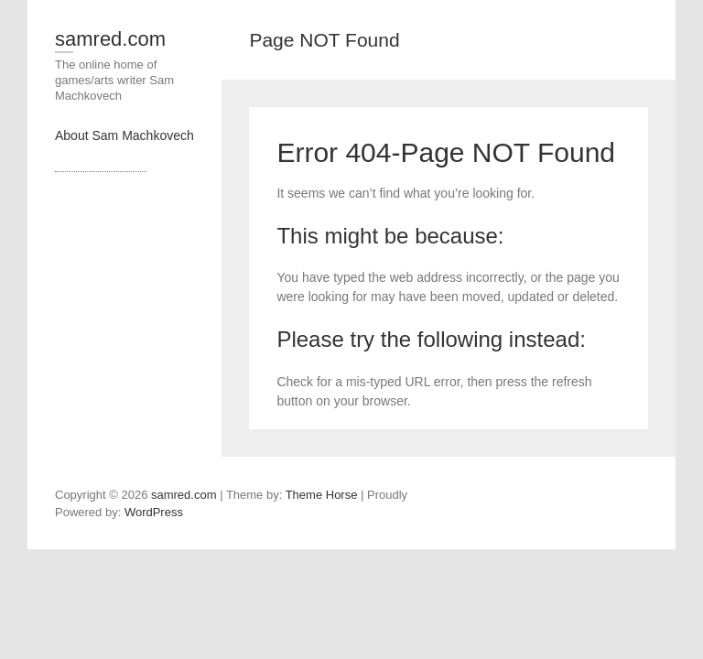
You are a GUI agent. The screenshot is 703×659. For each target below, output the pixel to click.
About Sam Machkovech (124, 135)
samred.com (110, 38)
